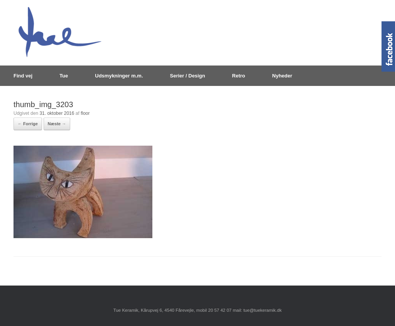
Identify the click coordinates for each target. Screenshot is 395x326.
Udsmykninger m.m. (119, 76)
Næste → (57, 123)
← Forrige (28, 123)
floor (85, 113)
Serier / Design (187, 76)
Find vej (23, 76)
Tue (63, 76)
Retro (238, 76)
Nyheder (282, 76)
